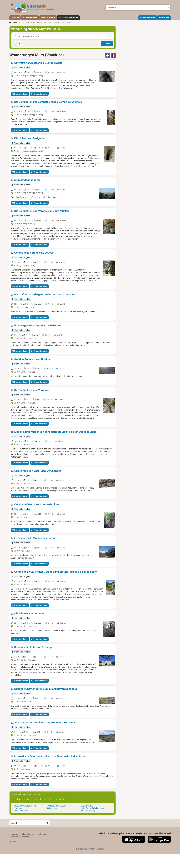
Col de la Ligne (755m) (56, 805)
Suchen (107, 44)
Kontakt (13, 841)
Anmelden (164, 17)
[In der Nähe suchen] (110, 36)
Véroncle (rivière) (88, 810)
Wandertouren (29, 17)
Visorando (13, 23)
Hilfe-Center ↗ (48, 17)
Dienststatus (81, 849)
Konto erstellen (148, 17)
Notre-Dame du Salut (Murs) (92, 808)
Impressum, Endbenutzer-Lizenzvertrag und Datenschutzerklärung (29, 835)
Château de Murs (21, 810)
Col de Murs (52, 808)
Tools (15, 17)
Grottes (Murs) (87, 805)
